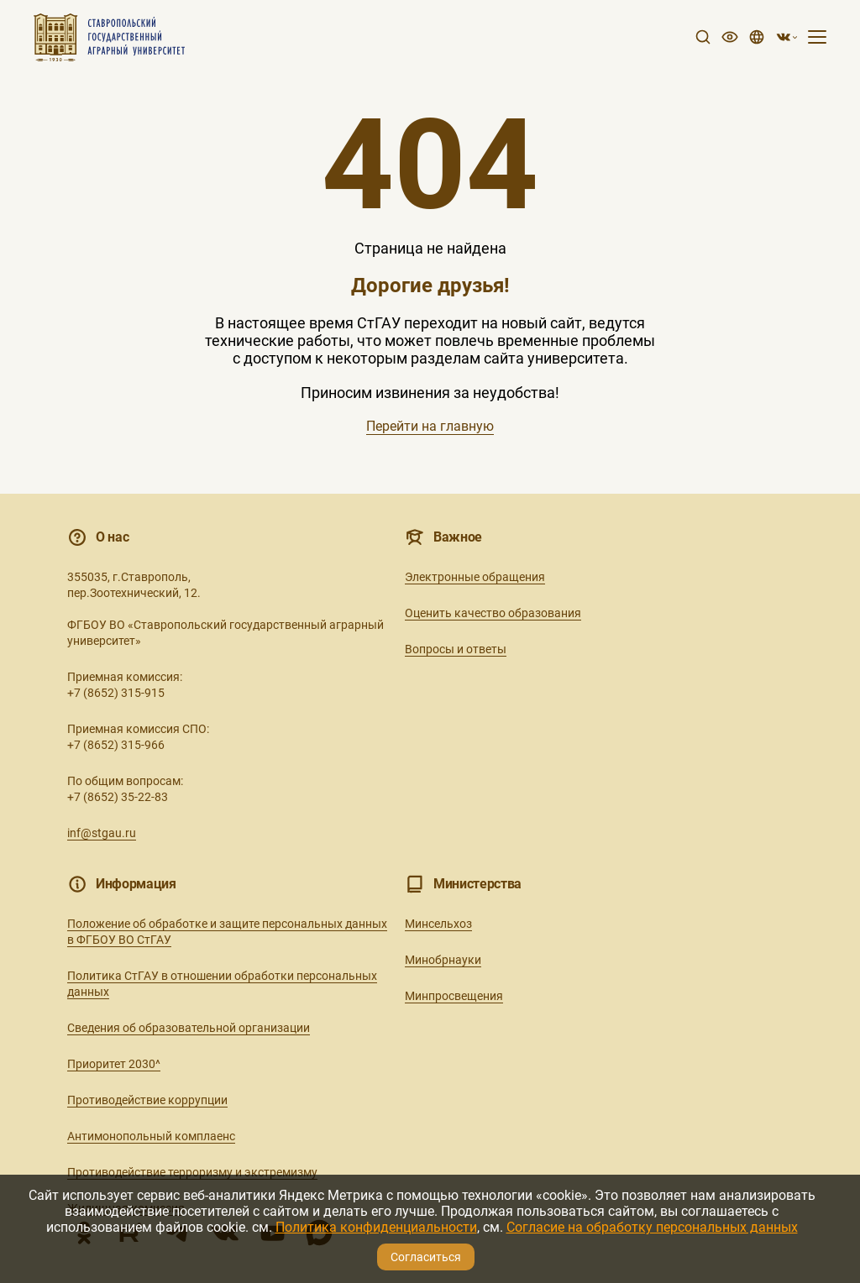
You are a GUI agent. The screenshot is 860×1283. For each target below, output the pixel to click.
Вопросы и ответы (455, 649)
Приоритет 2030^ (113, 1064)
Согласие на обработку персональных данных (652, 1227)
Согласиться (426, 1257)
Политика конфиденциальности (376, 1227)
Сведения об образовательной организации (188, 1027)
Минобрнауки (443, 959)
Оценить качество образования (493, 613)
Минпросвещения (454, 996)
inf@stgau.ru (101, 833)
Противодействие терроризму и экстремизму (192, 1172)
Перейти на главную (430, 426)
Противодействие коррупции (147, 1100)
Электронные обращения (475, 577)
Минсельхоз (438, 923)
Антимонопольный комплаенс (151, 1136)
